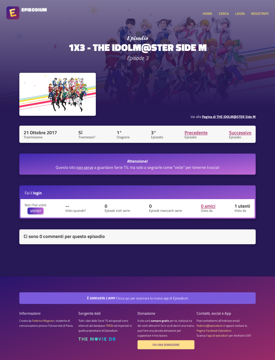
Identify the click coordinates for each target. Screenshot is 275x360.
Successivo (240, 132)
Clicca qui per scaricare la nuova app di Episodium (137, 298)
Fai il (33, 193)
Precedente (196, 132)
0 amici (208, 206)
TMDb (109, 325)
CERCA (224, 13)
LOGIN (240, 13)
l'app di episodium (217, 335)
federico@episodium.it (211, 325)
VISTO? (35, 211)
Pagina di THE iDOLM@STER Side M (229, 116)
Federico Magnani (43, 320)
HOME (207, 13)
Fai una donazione (166, 344)
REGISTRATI (260, 13)
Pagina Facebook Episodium (214, 330)
